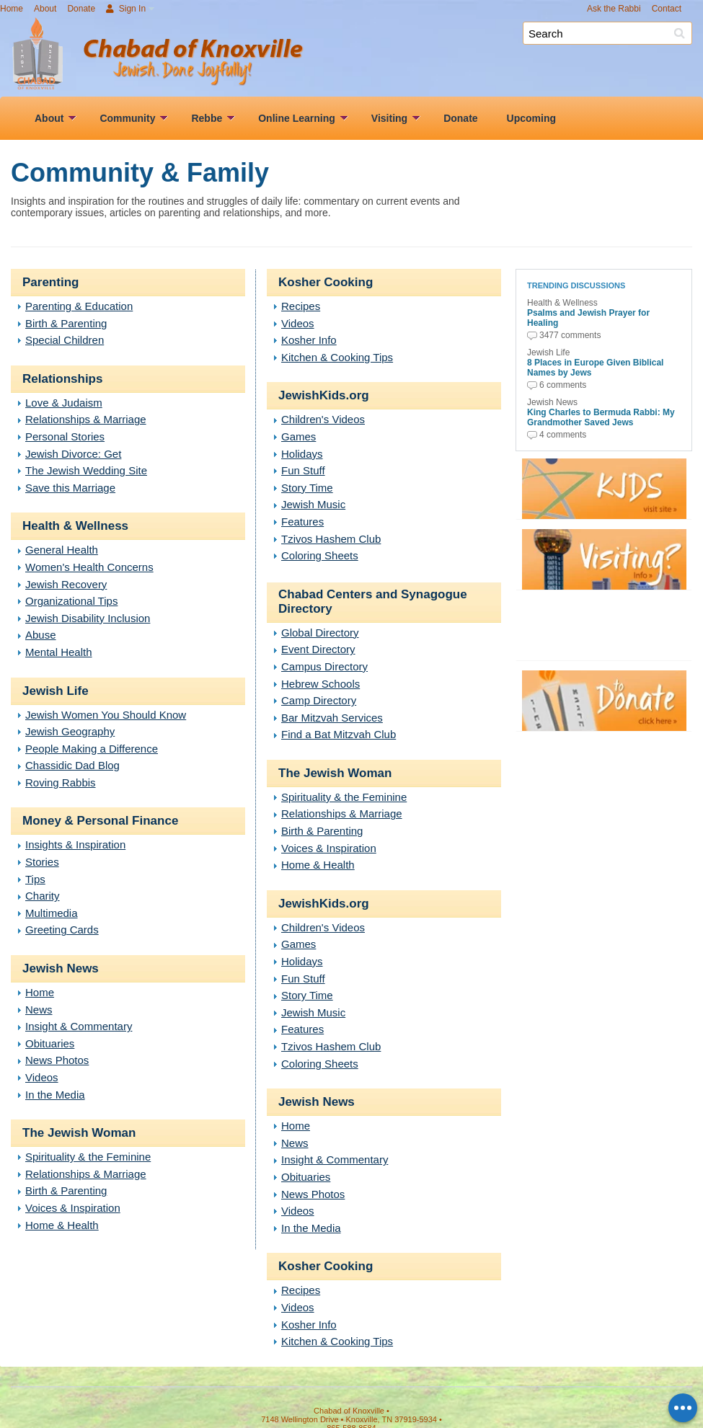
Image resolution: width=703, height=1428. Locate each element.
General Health (61, 550)
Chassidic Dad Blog (72, 765)
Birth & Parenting (66, 323)
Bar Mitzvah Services (332, 717)
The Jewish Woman (79, 1133)
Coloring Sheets (319, 555)
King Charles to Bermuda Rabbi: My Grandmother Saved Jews (601, 417)
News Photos (57, 1060)
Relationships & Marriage (85, 419)
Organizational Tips (71, 601)
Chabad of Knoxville (393, 55)
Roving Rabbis (60, 782)
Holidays (302, 454)
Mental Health (58, 652)
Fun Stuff (303, 470)
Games (298, 436)
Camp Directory (318, 700)
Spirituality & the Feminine (88, 1156)
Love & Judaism (63, 402)
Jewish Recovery (66, 584)
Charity (42, 896)
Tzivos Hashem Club (331, 539)
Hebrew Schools (320, 684)
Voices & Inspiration (72, 1208)
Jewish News (60, 968)
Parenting (50, 282)
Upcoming (531, 118)
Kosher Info (309, 340)
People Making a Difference (91, 748)
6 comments (562, 385)
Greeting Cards (62, 929)
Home (11, 9)
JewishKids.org (323, 395)
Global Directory (320, 632)
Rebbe (206, 118)
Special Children (64, 340)
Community (127, 118)
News (39, 1009)
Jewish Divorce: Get (73, 454)
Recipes (300, 306)
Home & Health (62, 1225)
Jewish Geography (70, 731)
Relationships (62, 379)
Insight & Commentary (78, 1026)
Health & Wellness (75, 526)
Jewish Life (55, 691)
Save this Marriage (70, 488)
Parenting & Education (79, 306)
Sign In (126, 9)
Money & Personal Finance (100, 821)
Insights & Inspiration (75, 844)
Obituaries (49, 1043)
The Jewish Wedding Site (86, 470)
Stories (42, 862)
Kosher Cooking (325, 282)
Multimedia (51, 913)
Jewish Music (313, 504)
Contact (666, 9)
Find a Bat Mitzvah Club (338, 734)
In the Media (55, 1094)
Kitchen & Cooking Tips (337, 357)
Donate (81, 9)
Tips (35, 879)
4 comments (562, 435)
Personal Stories (65, 436)
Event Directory (318, 649)
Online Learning (296, 118)
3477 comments (570, 335)
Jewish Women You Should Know (105, 715)
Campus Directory (324, 666)
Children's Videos (323, 419)
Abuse (40, 635)
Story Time (307, 488)
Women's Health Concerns (89, 567)
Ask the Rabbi (614, 9)
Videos (41, 1077)
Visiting (389, 118)
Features (302, 521)
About (45, 9)
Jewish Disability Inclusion (87, 618)
